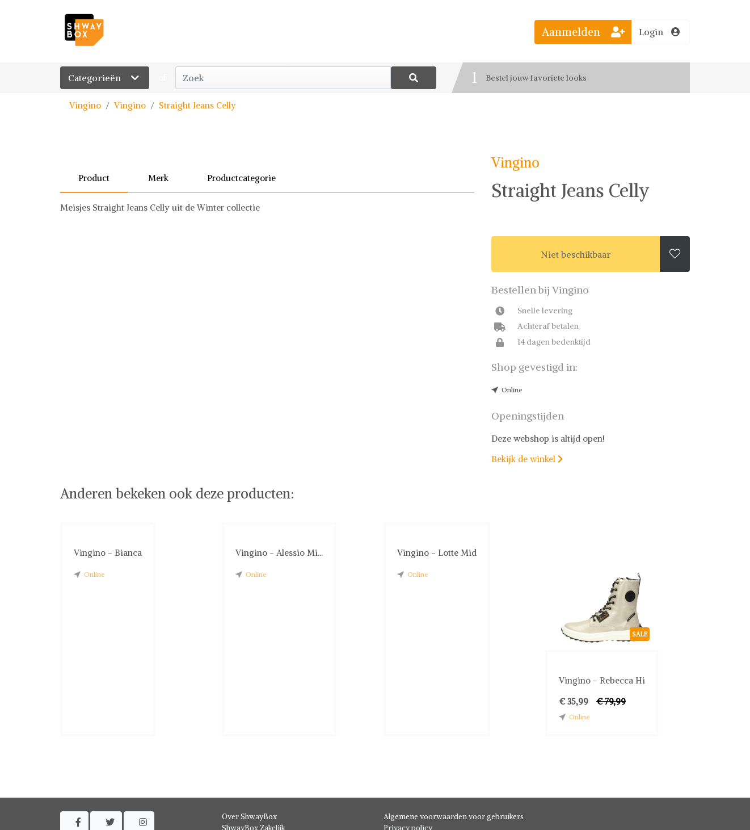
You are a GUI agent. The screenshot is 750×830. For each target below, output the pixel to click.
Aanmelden (583, 32)
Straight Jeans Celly (197, 105)
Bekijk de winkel (527, 459)
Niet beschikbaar (576, 254)
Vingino (85, 105)
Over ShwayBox (249, 816)
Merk (158, 178)
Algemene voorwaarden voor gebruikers (454, 816)
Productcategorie (241, 178)
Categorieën (104, 77)
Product (93, 178)
